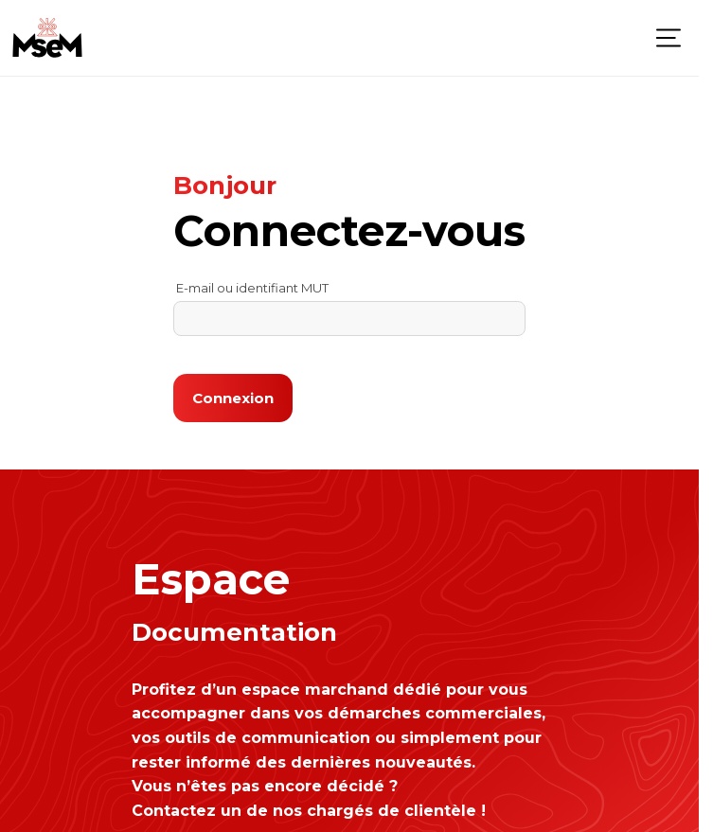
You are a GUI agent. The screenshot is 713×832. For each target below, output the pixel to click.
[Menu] (668, 38)
